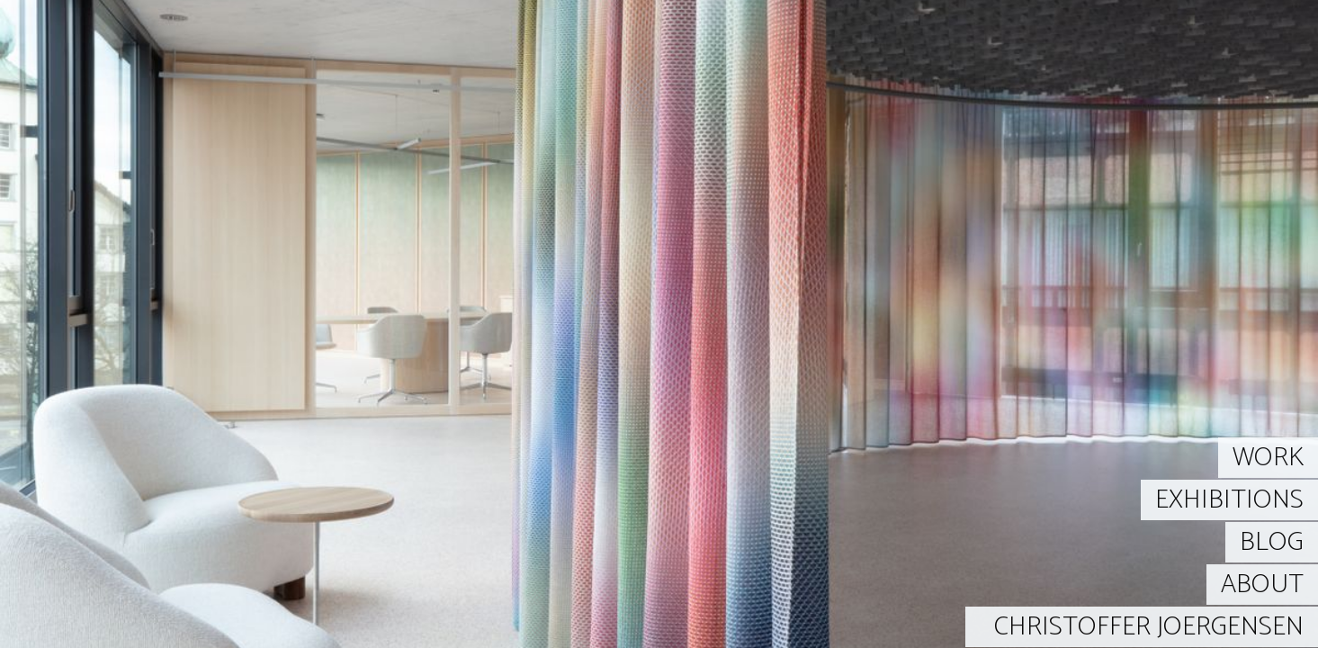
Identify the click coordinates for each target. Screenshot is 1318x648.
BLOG (1272, 542)
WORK (1268, 457)
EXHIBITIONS (1229, 500)
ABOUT (1262, 584)
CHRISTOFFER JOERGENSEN (1149, 627)
